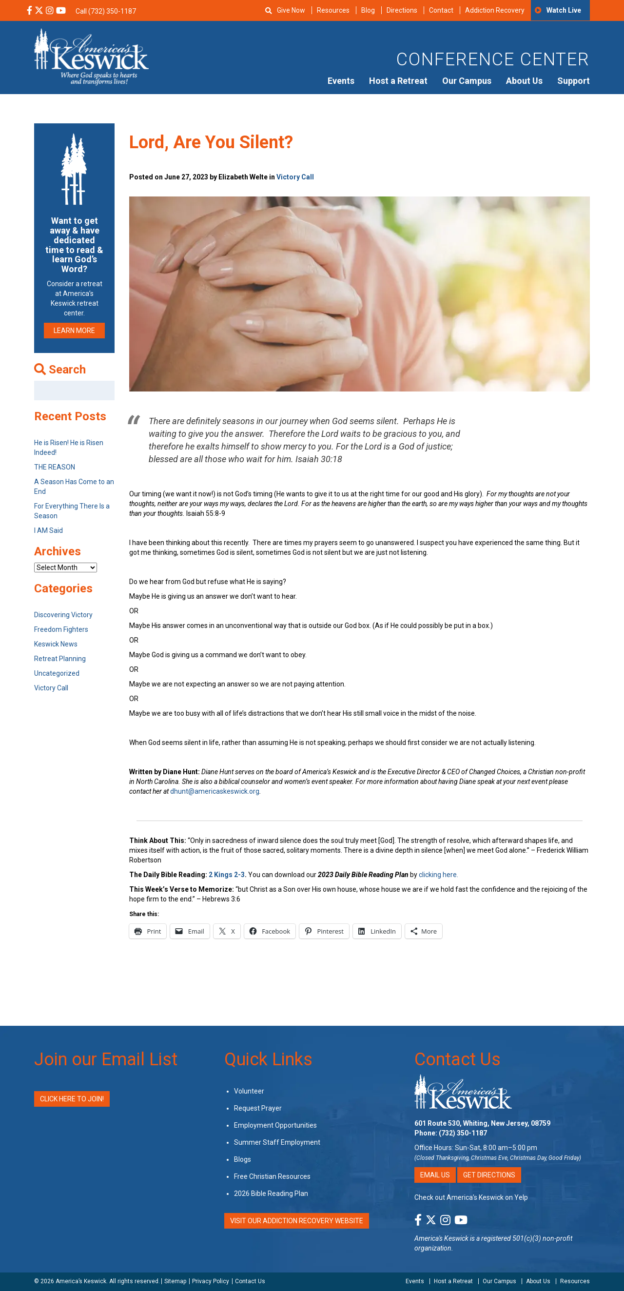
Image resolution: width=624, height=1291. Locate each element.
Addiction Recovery (495, 10)
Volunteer (249, 1091)
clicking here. (439, 875)
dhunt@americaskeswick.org (214, 791)
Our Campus (466, 81)
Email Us (435, 1175)
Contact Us (457, 1059)
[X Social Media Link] (39, 11)
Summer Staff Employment (277, 1142)
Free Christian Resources (272, 1176)
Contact (441, 10)
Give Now (291, 10)
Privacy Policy (210, 1281)
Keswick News (56, 644)
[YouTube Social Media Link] (61, 11)
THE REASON (54, 467)
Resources (333, 10)
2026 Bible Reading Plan (271, 1193)
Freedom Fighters (61, 629)
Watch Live (563, 10)
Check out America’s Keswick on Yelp (471, 1197)
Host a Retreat (398, 81)
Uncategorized (56, 673)
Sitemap (175, 1281)
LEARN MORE (74, 330)
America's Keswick (441, 1238)
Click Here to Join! (72, 1099)
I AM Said (48, 530)
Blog (368, 10)
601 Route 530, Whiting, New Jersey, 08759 (482, 1123)
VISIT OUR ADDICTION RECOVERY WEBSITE (296, 1221)
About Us (524, 81)
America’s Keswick (81, 1281)
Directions (402, 10)
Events (341, 81)
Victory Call (295, 177)
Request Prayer (258, 1108)
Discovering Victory (63, 615)
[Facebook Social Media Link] (29, 11)
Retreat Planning (60, 659)
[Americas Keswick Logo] (91, 56)
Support (573, 81)
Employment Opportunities (275, 1125)
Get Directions (489, 1175)
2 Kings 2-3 (227, 875)
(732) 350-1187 (463, 1133)
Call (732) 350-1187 (106, 11)
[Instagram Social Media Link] (50, 11)
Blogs (242, 1159)
